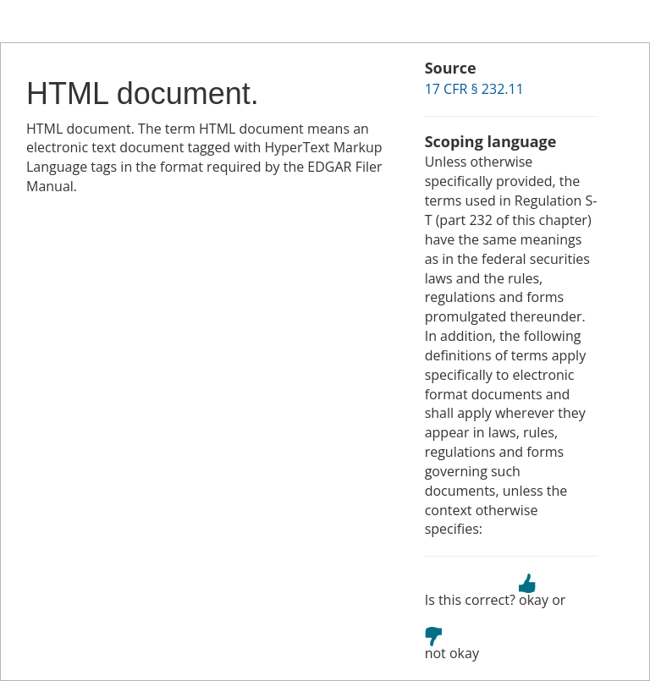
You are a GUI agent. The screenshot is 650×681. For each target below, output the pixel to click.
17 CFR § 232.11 (474, 89)
